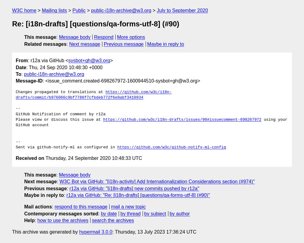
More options (131, 37)
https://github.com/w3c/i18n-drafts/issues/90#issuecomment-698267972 (182, 120)
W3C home (24, 10)
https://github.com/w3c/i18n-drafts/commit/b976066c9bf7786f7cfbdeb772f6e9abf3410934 (94, 94)
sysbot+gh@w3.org (89, 60)
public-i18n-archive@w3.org (121, 10)
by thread (131, 213)
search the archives (113, 220)
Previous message (124, 44)
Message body (75, 37)
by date (109, 213)
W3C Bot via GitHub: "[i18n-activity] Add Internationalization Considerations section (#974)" (157, 181)
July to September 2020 (182, 10)
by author (180, 213)
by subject (155, 213)
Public (79, 10)
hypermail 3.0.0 (95, 232)
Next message (84, 44)
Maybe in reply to (165, 44)
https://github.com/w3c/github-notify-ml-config (171, 147)
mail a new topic (128, 206)
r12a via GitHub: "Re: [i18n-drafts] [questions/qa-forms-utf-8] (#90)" (138, 195)
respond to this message (81, 206)
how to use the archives (63, 220)
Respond (104, 37)
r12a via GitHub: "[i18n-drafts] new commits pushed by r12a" (134, 188)
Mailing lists (54, 10)
